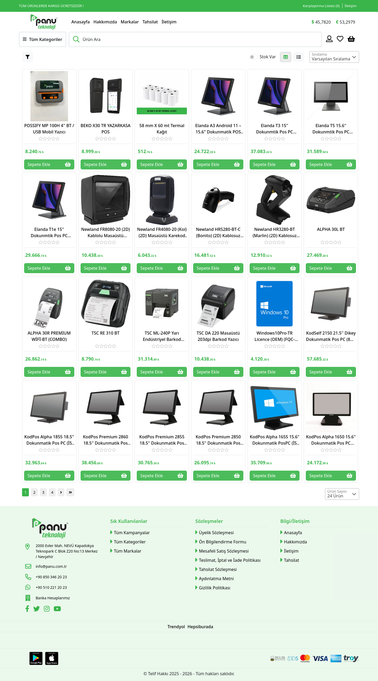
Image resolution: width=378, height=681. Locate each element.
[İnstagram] (47, 609)
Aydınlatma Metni (214, 578)
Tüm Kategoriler (128, 541)
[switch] (253, 57)
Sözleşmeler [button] (209, 521)
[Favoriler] (340, 38)
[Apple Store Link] (51, 658)
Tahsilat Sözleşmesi (216, 569)
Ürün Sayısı (337, 491)
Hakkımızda (105, 22)
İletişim (169, 22)
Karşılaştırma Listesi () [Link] (321, 5)
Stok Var (268, 57)
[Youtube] (58, 609)
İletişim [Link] (350, 5)
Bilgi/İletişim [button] (295, 521)
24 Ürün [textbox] (335, 496)
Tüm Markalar (125, 551)
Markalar (130, 22)
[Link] (44, 22)
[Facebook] (28, 609)
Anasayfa (80, 22)
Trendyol (176, 627)
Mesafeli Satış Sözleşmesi (222, 551)
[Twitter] (37, 609)
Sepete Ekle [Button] (49, 164)
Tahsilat (150, 22)
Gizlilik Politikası (212, 587)
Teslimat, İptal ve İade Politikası (228, 560)
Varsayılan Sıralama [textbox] (331, 59)
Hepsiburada (200, 627)
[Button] (27, 57)
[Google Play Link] (36, 658)
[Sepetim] (351, 38)
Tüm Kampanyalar (130, 532)
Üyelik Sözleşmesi (214, 532)
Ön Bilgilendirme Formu (220, 541)
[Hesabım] (329, 38)
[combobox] (334, 57)
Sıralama (319, 54)
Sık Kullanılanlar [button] (128, 521)
